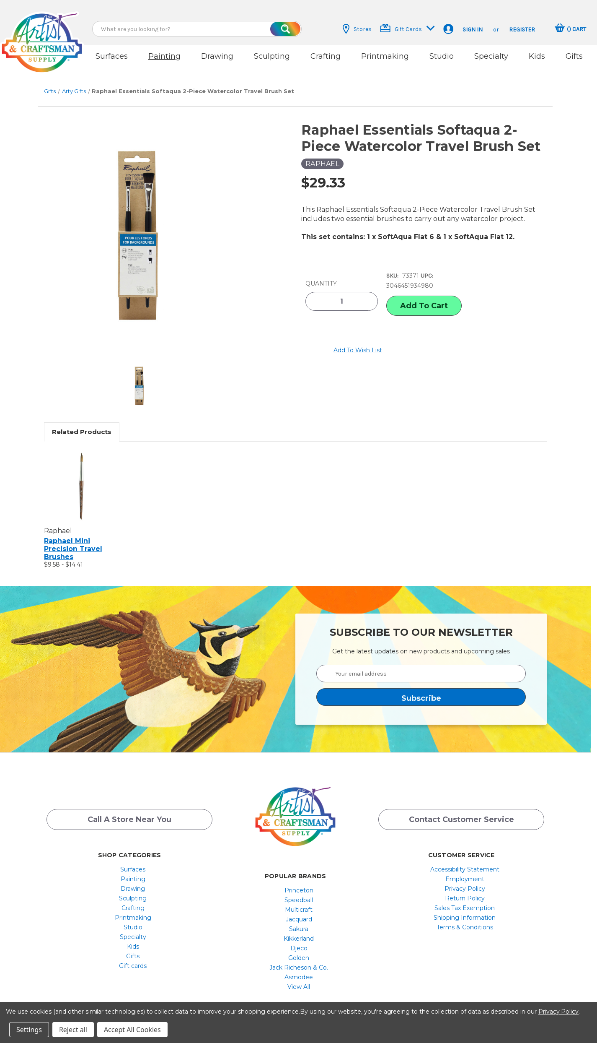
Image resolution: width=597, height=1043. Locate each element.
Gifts (574, 56)
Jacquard (299, 910)
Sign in (473, 29)
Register (522, 29)
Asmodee (298, 968)
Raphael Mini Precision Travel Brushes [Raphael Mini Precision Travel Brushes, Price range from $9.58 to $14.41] (73, 539)
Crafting (325, 56)
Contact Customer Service (461, 812)
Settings (29, 1029)
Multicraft (299, 900)
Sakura (298, 919)
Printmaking (385, 56)
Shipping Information (465, 908)
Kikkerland (299, 929)
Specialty (491, 56)
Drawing (217, 56)
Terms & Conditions (465, 918)
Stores (357, 29)
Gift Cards (407, 28)
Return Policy (465, 889)
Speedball (298, 891)
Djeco (299, 939)
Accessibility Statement (464, 860)
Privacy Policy (465, 879)
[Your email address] (421, 664)
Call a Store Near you (129, 812)
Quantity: (321, 273)
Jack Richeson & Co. (298, 958)
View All (298, 977)
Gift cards (133, 956)
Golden (298, 948)
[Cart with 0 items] (570, 29)
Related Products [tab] (81, 422)
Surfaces (112, 56)
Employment (464, 870)
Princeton (298, 881)
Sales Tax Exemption (464, 899)
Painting (164, 56)
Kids (537, 56)
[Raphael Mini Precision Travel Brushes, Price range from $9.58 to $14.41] (81, 476)
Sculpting (272, 56)
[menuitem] (133, 860)
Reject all (73, 1029)
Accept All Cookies (132, 1029)
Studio (441, 56)
